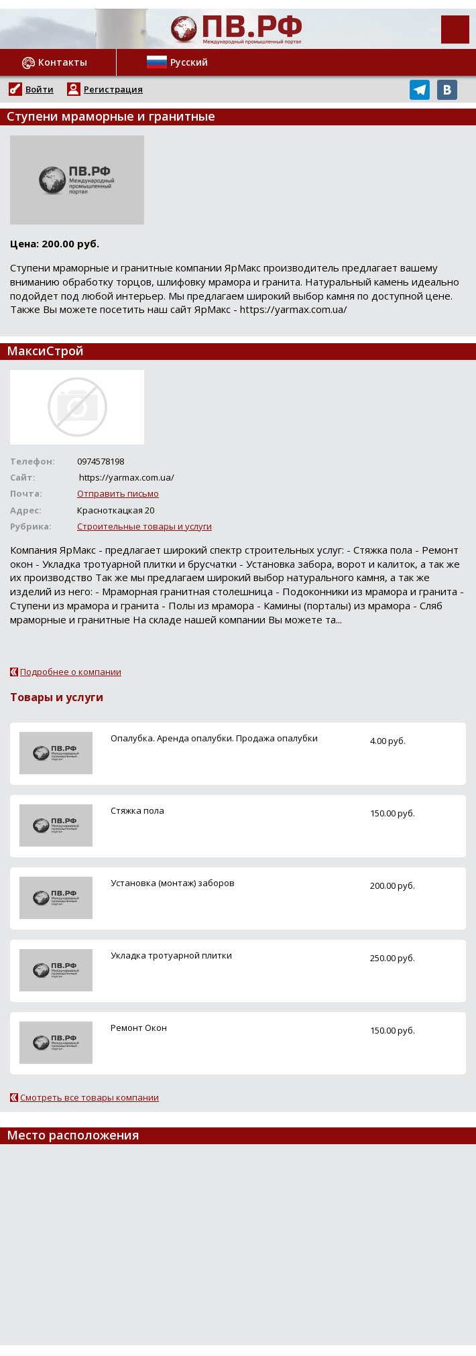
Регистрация (113, 89)
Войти (39, 89)
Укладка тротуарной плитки (171, 955)
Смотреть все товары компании (89, 1097)
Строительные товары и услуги (144, 526)
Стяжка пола (137, 810)
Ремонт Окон (139, 1028)
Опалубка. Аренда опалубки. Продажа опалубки (214, 738)
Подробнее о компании (70, 672)
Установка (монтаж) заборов (173, 883)
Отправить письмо (118, 493)
